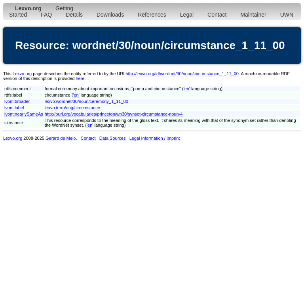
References (152, 14)
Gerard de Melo (61, 138)
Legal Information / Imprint (154, 138)
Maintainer (253, 14)
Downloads (110, 14)
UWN (286, 14)
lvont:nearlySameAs (23, 114)
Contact (216, 14)
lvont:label (14, 107)
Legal (187, 14)
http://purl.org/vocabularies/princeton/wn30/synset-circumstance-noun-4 (114, 114)
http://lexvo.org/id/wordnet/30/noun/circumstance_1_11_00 (182, 73)
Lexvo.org (22, 73)
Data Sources (112, 138)
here (80, 78)
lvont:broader (17, 101)
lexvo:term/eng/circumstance (72, 107)
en (186, 88)
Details (74, 14)
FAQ (46, 14)
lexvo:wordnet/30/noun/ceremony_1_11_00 (86, 101)
